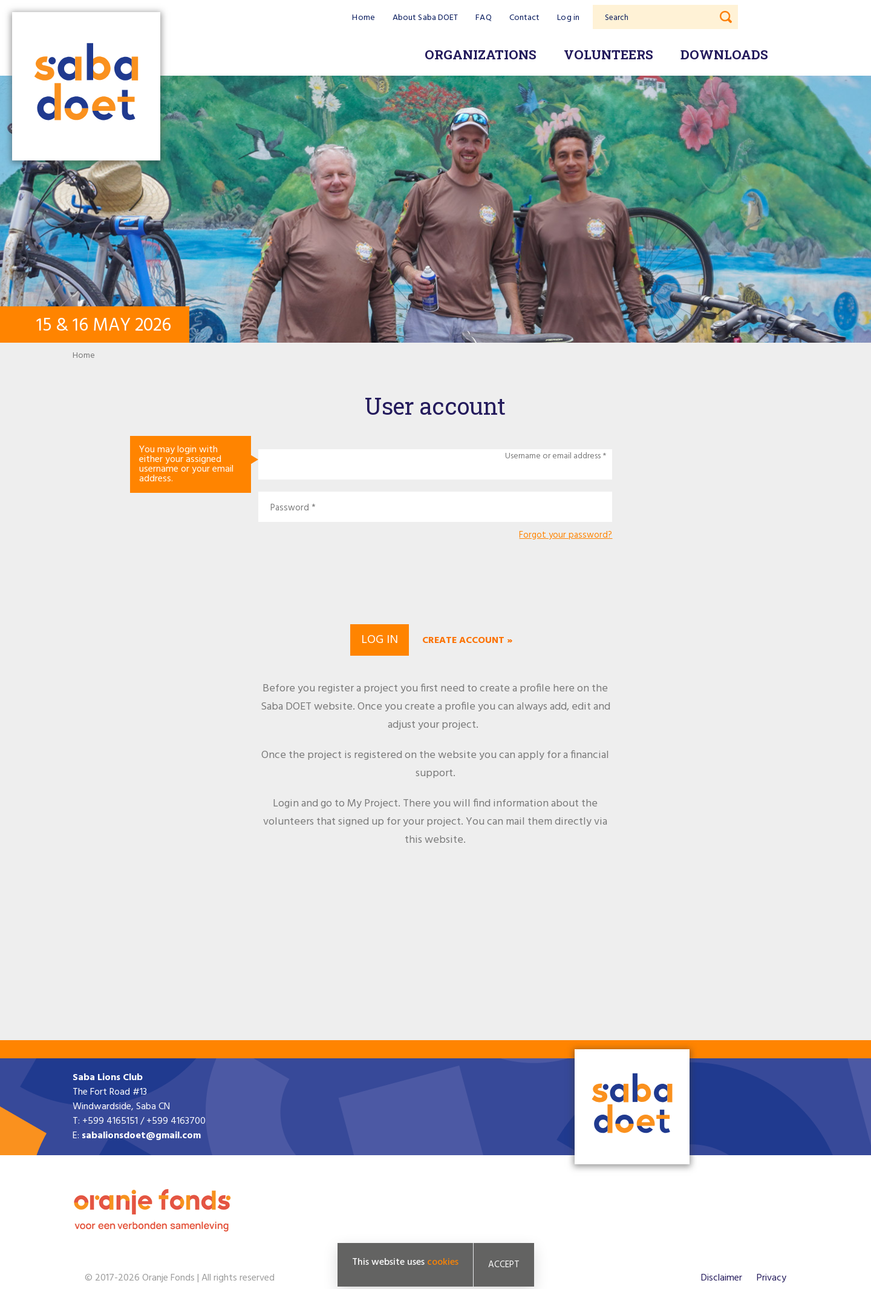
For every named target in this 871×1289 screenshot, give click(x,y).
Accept (504, 1265)
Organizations (481, 54)
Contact (524, 18)
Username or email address (553, 456)
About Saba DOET (425, 18)
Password (289, 508)
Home (363, 18)
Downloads (724, 54)
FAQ (483, 18)
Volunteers (608, 54)
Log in (568, 18)
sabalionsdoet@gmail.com (141, 1136)
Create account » (467, 640)
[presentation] (435, 580)
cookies (442, 1262)
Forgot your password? (565, 535)
